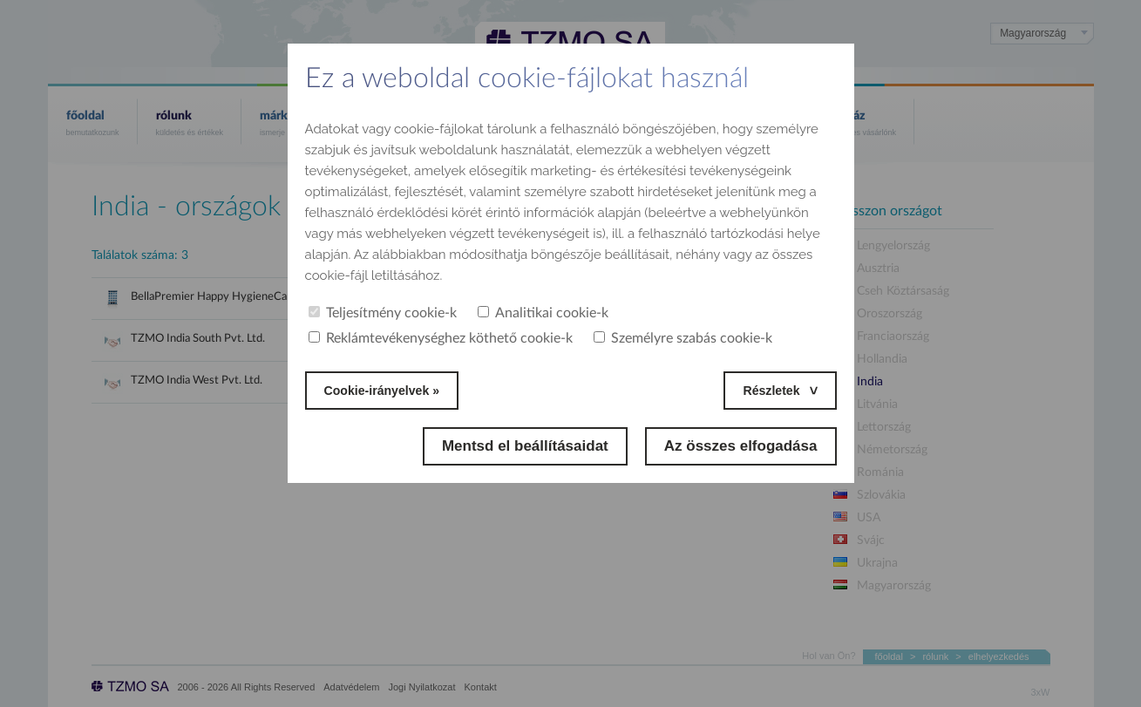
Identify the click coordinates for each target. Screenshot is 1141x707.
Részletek (765, 390)
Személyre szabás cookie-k (683, 338)
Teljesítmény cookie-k (383, 313)
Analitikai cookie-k (543, 313)
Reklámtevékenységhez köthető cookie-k (441, 338)
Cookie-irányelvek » (394, 390)
